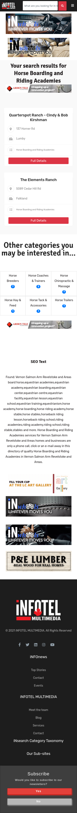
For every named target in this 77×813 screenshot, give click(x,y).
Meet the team (38, 710)
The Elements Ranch (38, 180)
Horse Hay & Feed (13, 302)
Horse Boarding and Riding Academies (35, 150)
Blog (38, 718)
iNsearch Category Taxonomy (39, 741)
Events (38, 685)
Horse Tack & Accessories (38, 302)
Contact (38, 678)
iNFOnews (38, 657)
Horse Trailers (64, 300)
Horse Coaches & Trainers (38, 278)
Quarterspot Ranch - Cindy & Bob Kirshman (38, 117)
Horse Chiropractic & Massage (64, 281)
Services (38, 725)
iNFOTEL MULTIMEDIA (30, 630)
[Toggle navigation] (75, 6)
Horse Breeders (13, 278)
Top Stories (38, 670)
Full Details (38, 161)
